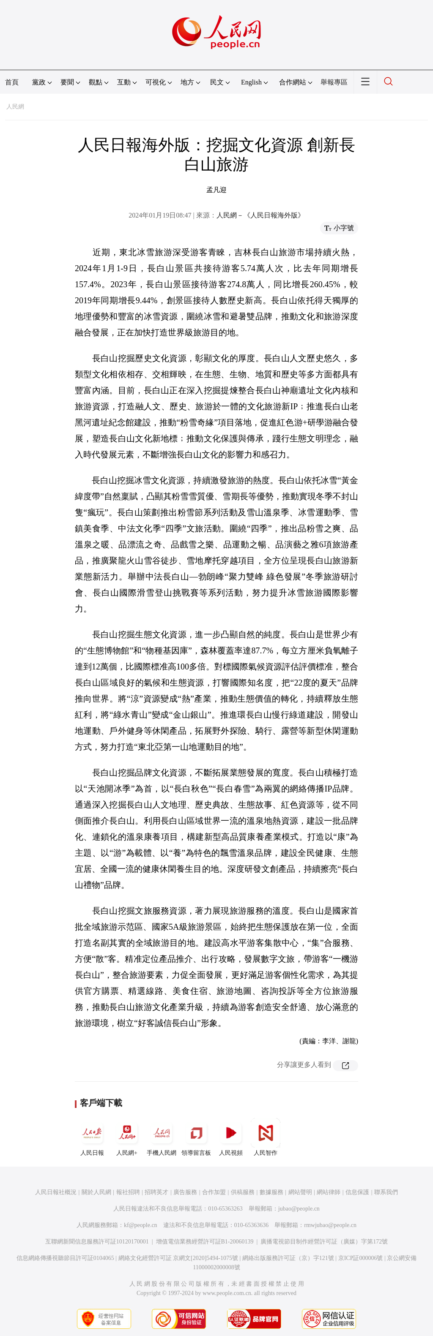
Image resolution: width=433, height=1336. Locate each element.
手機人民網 (161, 1137)
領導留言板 (196, 1137)
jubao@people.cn (299, 1208)
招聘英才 (156, 1192)
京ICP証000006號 (360, 1258)
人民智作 (265, 1137)
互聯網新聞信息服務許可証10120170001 (97, 1241)
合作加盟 (214, 1192)
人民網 (15, 106)
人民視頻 (231, 1137)
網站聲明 (300, 1192)
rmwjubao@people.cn (330, 1225)
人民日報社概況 (56, 1192)
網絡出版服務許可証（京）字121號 (288, 1258)
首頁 (12, 82)
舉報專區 (334, 82)
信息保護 (357, 1192)
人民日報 (92, 1137)
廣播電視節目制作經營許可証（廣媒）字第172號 (324, 1241)
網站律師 (328, 1192)
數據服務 (271, 1192)
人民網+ (127, 1137)
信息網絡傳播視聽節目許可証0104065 (65, 1258)
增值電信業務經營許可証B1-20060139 (205, 1241)
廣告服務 (185, 1192)
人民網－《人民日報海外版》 (260, 215)
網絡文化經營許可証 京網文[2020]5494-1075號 (178, 1258)
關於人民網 (96, 1192)
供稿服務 (243, 1192)
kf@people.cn (140, 1225)
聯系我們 (386, 1192)
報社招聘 (128, 1192)
